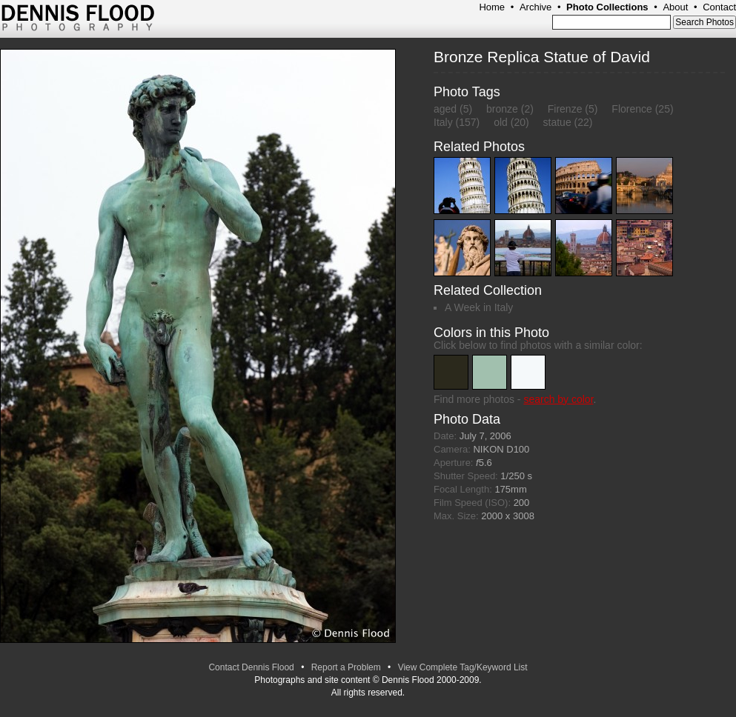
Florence (631, 109)
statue (557, 122)
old (501, 122)
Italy (443, 122)
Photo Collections (607, 7)
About (675, 7)
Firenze (565, 109)
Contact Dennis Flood (251, 667)
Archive (535, 7)
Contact (719, 7)
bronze (502, 109)
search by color (558, 399)
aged (445, 109)
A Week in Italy (479, 307)
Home (492, 7)
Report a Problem (346, 667)
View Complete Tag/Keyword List (463, 667)
